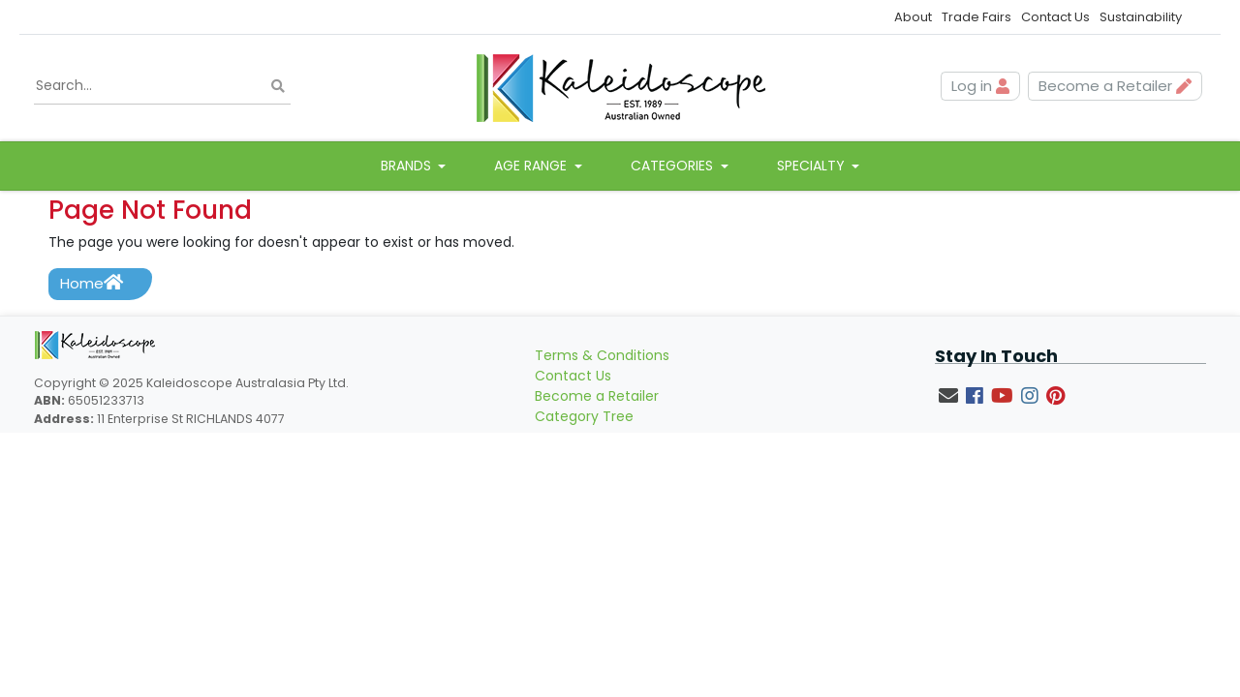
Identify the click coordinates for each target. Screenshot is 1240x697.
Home (91, 283)
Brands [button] (408, 165)
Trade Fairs (976, 17)
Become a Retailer (597, 396)
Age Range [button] (532, 165)
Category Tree (584, 416)
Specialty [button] (813, 165)
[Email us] (948, 395)
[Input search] (162, 86)
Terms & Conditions (602, 355)
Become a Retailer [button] (1115, 86)
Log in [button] (980, 86)
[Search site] (278, 86)
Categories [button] (674, 165)
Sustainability (1141, 17)
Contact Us (1055, 17)
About (913, 17)
